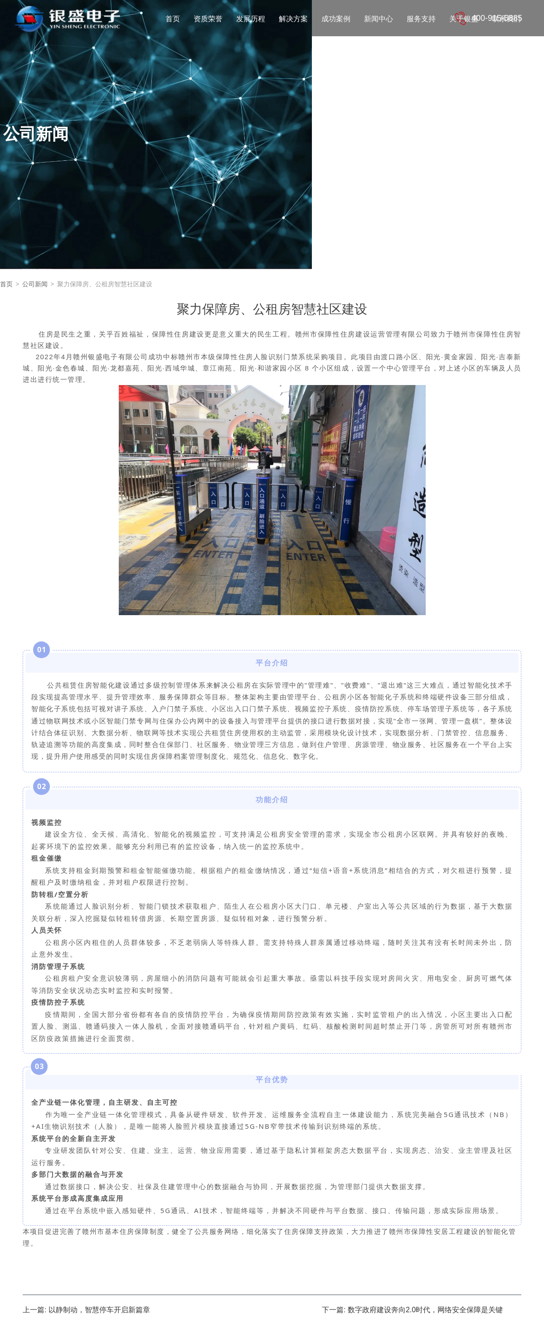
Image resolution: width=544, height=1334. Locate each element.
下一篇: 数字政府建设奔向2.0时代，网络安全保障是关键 (412, 1310)
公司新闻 (35, 284)
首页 (6, 284)
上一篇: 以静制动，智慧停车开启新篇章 (86, 1310)
